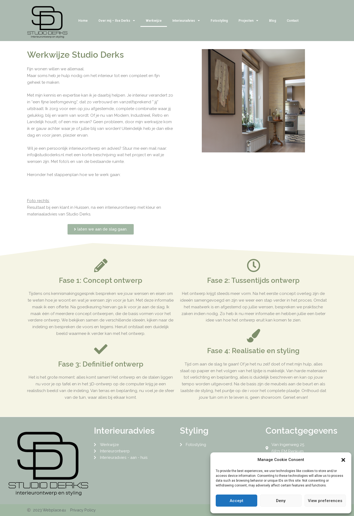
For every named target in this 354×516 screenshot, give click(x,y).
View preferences (325, 500)
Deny (280, 500)
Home (83, 21)
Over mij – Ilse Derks (116, 20)
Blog (272, 21)
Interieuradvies (186, 20)
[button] (343, 460)
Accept (236, 500)
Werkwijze (154, 21)
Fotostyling (219, 21)
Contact (293, 21)
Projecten (248, 20)
